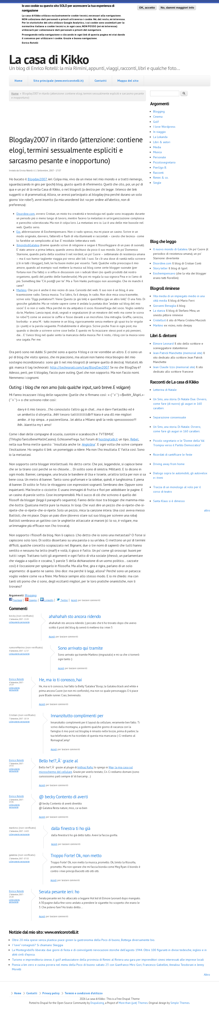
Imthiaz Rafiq (85, 767)
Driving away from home (169, 464)
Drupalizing (97, 1003)
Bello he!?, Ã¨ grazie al (58, 761)
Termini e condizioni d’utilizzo (84, 993)
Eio (18, 232)
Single (157, 183)
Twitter (62, 600)
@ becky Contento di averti (63, 797)
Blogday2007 (37, 179)
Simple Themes (179, 1003)
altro (207, 510)
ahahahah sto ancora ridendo (75, 616)
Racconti (158, 173)
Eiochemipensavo (164, 273)
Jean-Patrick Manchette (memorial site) (177, 353)
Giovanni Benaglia (164, 306)
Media (157, 147)
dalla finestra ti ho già (70, 828)
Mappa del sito (127, 81)
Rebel (134, 439)
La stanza (159, 311)
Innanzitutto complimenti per (77, 716)
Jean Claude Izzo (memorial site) (174, 367)
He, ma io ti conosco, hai (60, 680)
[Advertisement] (87, 119)
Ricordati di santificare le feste (172, 454)
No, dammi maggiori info (177, 7)
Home (18, 81)
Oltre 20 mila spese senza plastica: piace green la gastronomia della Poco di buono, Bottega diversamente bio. (83, 940)
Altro (207, 974)
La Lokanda (160, 137)
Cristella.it (159, 320)
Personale (159, 157)
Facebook (15, 600)
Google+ (31, 600)
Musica (157, 152)
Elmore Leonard (163, 343)
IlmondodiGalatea (27, 245)
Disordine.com (25, 214)
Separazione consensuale (169, 417)
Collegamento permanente (19, 622)
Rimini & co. (161, 177)
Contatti (101, 81)
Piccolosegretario (164, 162)
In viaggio (159, 132)
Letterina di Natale (165, 390)
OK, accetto (147, 7)
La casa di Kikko (49, 59)
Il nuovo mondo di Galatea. (170, 249)
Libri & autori (161, 142)
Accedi (74, 600)
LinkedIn (46, 600)
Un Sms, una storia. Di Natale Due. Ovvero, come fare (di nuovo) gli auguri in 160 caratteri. (180, 403)
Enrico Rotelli (16, 679)
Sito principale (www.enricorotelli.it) (58, 81)
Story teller (160, 268)
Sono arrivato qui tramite (80, 648)
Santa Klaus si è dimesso (169, 501)
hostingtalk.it (108, 439)
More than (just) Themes (133, 1003)
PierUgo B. (160, 167)
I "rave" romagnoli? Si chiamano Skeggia (37, 945)
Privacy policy (50, 993)
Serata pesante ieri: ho (59, 892)
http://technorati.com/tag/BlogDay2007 (79, 367)
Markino (21, 290)
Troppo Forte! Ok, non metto (75, 855)
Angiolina (88, 444)
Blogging (31, 595)
